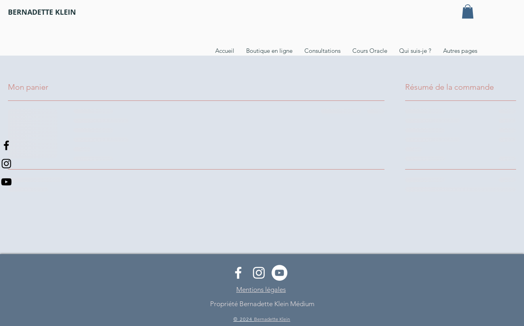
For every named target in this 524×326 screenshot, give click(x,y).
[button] (468, 11)
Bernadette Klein (272, 319)
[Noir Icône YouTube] (6, 182)
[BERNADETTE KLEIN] (42, 12)
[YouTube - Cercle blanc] (279, 273)
